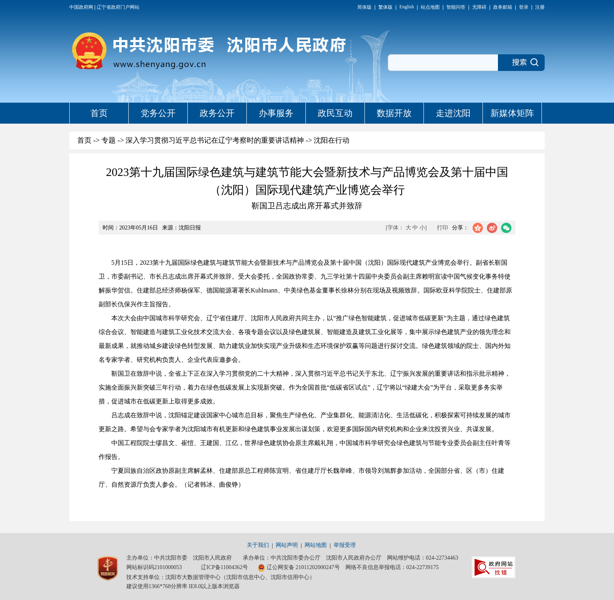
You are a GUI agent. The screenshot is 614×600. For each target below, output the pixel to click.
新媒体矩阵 (512, 113)
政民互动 (335, 113)
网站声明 (287, 545)
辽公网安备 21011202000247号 (298, 568)
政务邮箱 (502, 7)
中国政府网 (81, 7)
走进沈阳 (453, 113)
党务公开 (158, 113)
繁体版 (385, 7)
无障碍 (479, 7)
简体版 (364, 7)
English (406, 7)
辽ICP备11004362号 (224, 567)
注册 (540, 7)
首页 (99, 113)
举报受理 (345, 545)
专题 (108, 140)
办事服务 (276, 113)
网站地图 (316, 545)
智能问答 (455, 7)
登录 (523, 7)
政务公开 (217, 113)
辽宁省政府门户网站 (118, 7)
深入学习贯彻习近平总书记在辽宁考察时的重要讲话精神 (215, 140)
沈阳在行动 (331, 140)
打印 (442, 228)
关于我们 (258, 545)
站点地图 (430, 7)
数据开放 (394, 113)
